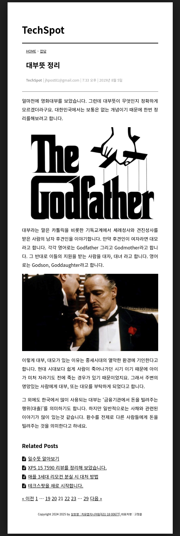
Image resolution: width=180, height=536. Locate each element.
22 (67, 498)
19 (47, 498)
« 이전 (28, 498)
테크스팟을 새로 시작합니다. (55, 485)
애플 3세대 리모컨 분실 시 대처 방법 (63, 476)
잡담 (43, 50)
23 (73, 498)
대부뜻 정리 (43, 65)
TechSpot (43, 29)
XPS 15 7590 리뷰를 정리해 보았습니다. (67, 467)
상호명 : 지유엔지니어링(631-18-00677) (96, 514)
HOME (31, 50)
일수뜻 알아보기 (43, 458)
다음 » (96, 498)
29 (86, 498)
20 (54, 498)
